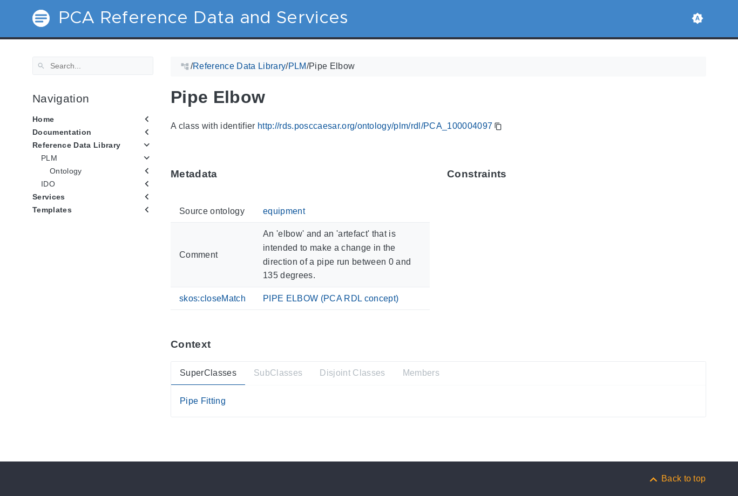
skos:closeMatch (212, 297)
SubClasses (277, 372)
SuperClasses (208, 372)
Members (420, 372)
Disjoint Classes (352, 372)
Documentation (61, 132)
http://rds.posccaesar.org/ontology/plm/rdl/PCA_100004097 (374, 125)
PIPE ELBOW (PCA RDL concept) (330, 297)
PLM (49, 158)
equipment (283, 211)
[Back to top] (677, 478)
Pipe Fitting (203, 400)
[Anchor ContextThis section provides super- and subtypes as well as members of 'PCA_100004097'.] (219, 344)
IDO (48, 184)
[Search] (92, 66)
